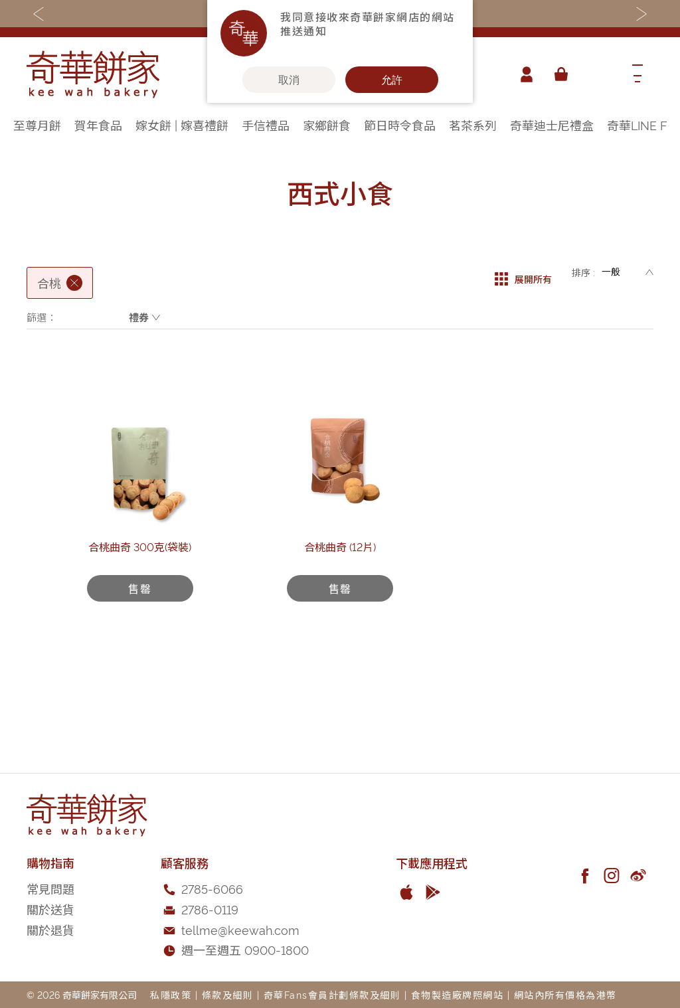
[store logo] (93, 74)
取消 (289, 80)
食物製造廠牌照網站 (457, 994)
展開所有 (523, 272)
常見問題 (50, 888)
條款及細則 (228, 994)
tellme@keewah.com (240, 929)
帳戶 (523, 74)
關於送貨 (50, 908)
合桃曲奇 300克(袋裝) (139, 619)
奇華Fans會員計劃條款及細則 (332, 994)
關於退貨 (50, 929)
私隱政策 (170, 994)
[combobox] (597, 74)
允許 (392, 80)
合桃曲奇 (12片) (340, 619)
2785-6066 (212, 888)
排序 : (583, 272)
